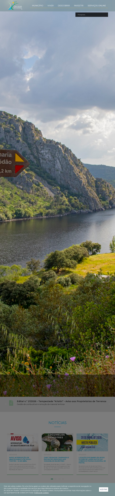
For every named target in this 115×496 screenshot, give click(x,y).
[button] (52, 479)
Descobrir (64, 5)
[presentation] (6, 403)
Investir (78, 5)
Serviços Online (97, 5)
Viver (51, 5)
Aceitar (103, 489)
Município (37, 5)
